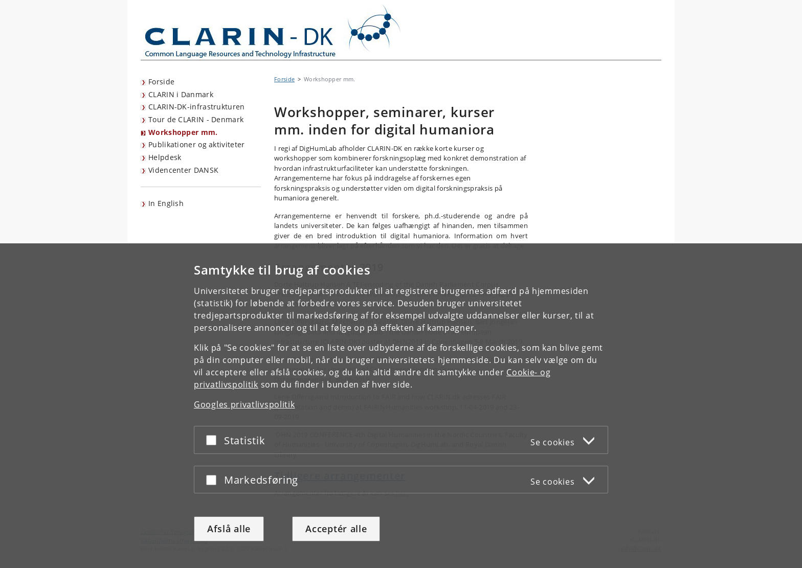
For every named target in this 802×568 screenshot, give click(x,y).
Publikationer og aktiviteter (196, 144)
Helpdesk (164, 157)
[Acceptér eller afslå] (213, 439)
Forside (161, 81)
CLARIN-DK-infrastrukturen (196, 106)
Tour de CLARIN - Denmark (195, 119)
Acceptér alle (336, 528)
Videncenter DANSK (183, 170)
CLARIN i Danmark (180, 94)
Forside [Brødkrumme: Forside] (284, 79)
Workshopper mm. (183, 132)
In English (166, 203)
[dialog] (401, 405)
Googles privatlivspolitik (244, 404)
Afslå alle (229, 528)
